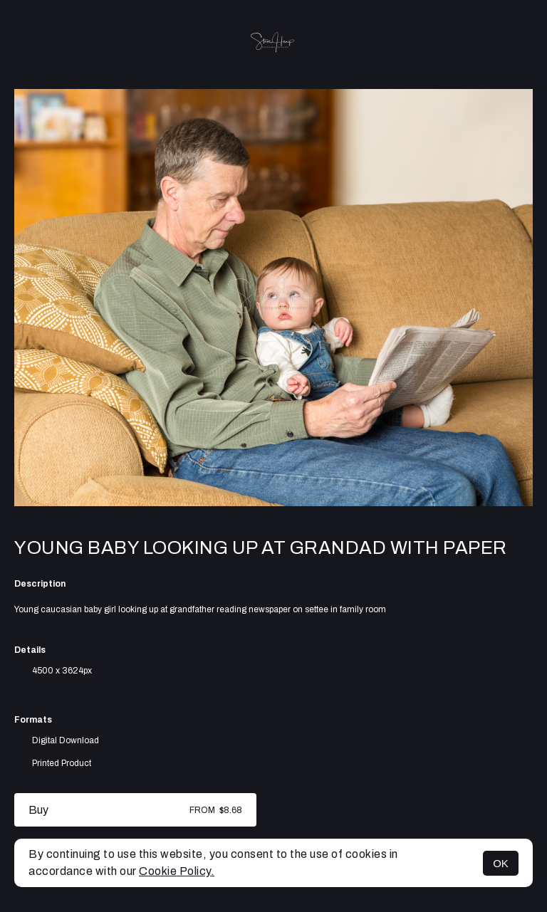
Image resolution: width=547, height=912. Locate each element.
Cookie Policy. (176, 871)
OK (501, 863)
